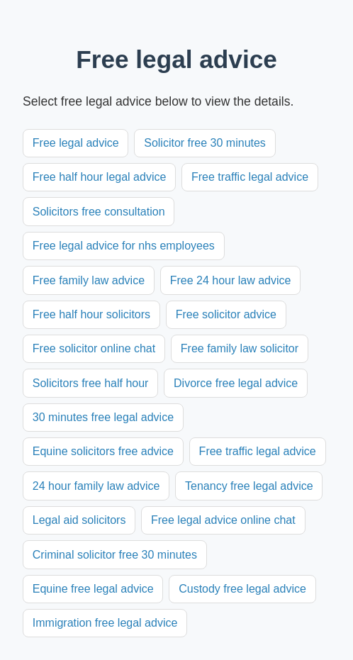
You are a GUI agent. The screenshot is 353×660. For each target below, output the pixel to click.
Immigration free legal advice (105, 623)
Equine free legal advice (93, 589)
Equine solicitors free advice (103, 451)
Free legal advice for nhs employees (124, 246)
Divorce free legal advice (236, 383)
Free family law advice (89, 280)
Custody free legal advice (242, 589)
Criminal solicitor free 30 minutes (115, 555)
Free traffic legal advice (249, 177)
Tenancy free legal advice (249, 486)
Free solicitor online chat (94, 348)
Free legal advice (76, 143)
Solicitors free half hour (91, 383)
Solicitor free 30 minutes (205, 143)
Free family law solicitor (239, 348)
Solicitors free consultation (99, 212)
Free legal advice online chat (223, 520)
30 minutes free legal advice (103, 417)
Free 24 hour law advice (230, 280)
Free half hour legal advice (100, 177)
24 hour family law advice (96, 486)
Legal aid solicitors (79, 520)
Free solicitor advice (226, 314)
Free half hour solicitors (91, 314)
